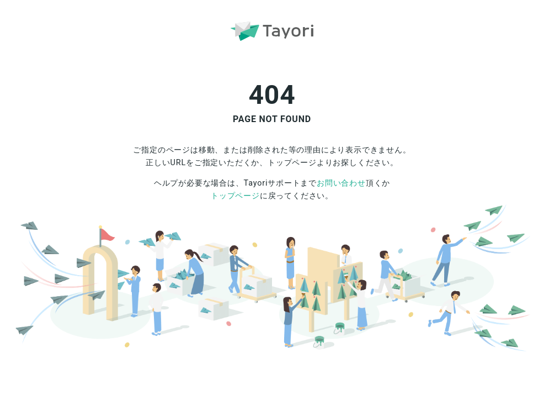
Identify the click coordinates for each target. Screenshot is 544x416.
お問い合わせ (341, 183)
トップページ (235, 196)
